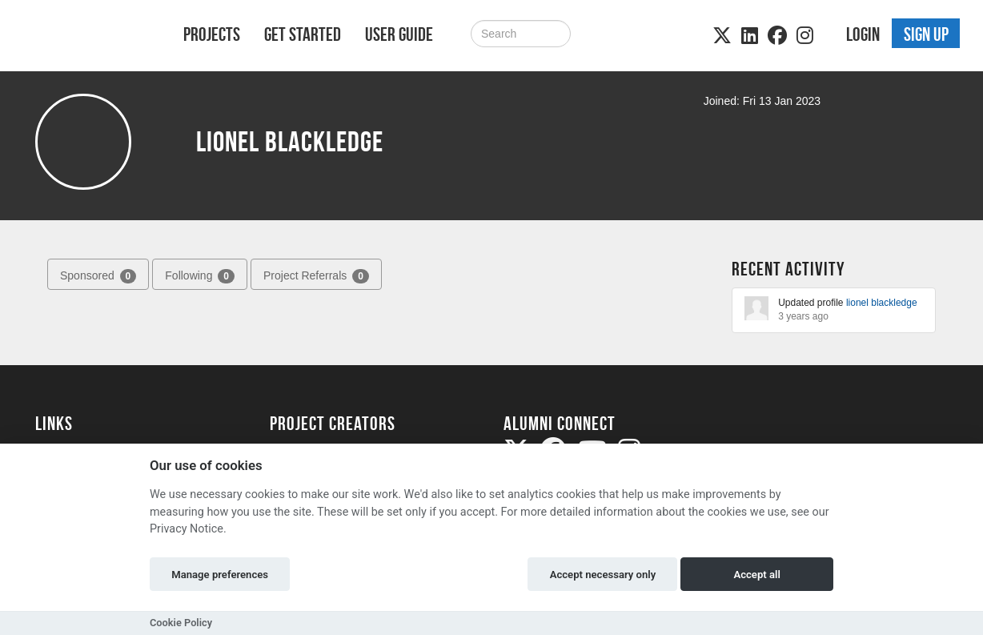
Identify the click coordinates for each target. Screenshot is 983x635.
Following (200, 276)
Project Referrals (316, 276)
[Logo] (88, 37)
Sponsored (98, 276)
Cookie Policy (181, 623)
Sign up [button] (926, 34)
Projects (211, 34)
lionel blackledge (881, 302)
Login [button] (863, 34)
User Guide (399, 34)
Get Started (302, 34)
